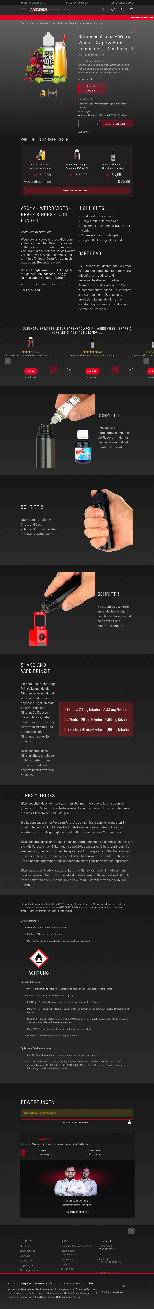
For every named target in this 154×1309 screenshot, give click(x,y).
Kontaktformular (108, 1271)
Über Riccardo (27, 1250)
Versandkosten (101, 103)
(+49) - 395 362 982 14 (110, 1262)
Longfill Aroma (41, 270)
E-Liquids (25, 1255)
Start (23, 23)
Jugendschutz (28, 1265)
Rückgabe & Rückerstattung (76, 1245)
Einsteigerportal (29, 1270)
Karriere (24, 1245)
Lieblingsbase (45, 274)
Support (65, 1263)
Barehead (45, 232)
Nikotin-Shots (30, 277)
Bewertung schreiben (97, 1122)
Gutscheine (66, 1268)
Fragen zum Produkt (77, 1211)
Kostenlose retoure (121, 2)
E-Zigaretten (27, 1260)
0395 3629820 (106, 1249)
